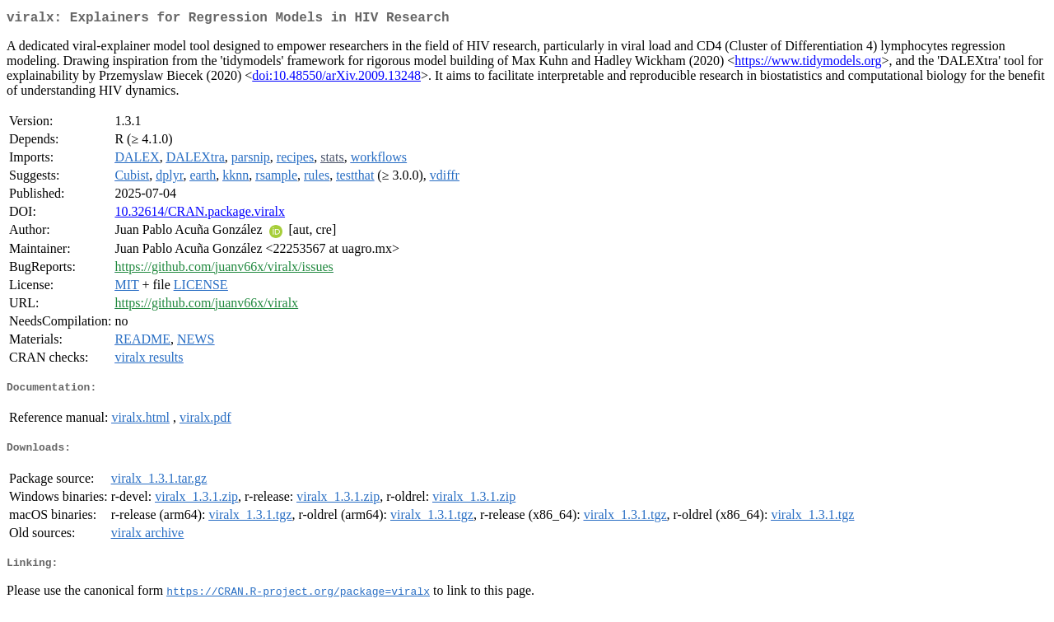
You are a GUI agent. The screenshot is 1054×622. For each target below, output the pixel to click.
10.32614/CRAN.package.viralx (199, 215)
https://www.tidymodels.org (808, 64)
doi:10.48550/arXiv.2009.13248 (336, 79)
